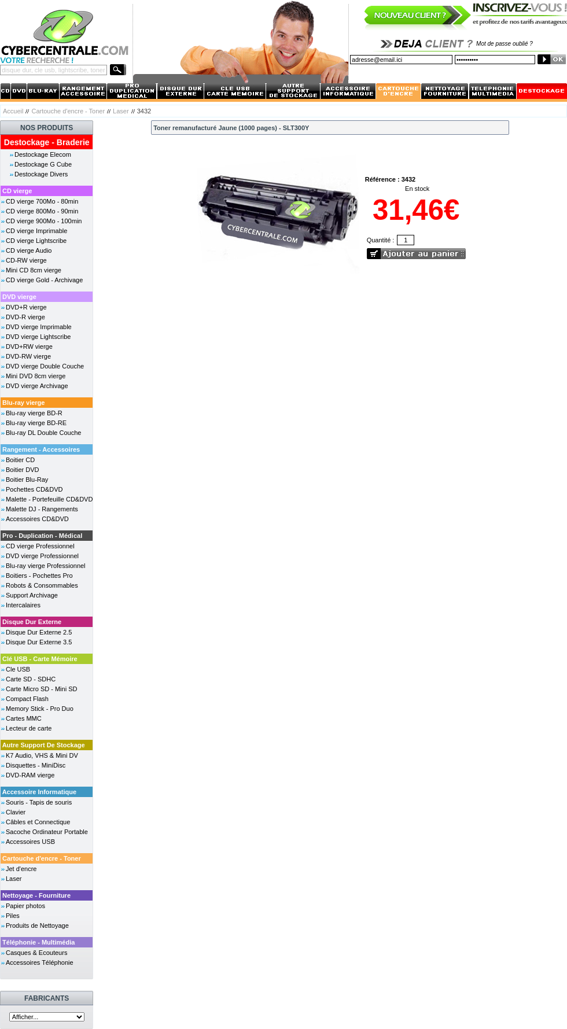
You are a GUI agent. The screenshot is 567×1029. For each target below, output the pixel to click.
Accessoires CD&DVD (37, 518)
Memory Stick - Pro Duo (39, 708)
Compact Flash (27, 698)
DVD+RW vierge (29, 346)
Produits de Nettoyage (37, 925)
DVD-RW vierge (28, 356)
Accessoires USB (30, 841)
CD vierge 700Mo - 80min (42, 201)
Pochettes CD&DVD (34, 489)
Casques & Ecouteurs (36, 952)
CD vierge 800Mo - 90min (42, 211)
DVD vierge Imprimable (39, 326)
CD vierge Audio (29, 250)
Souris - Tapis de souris (39, 802)
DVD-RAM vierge (30, 775)
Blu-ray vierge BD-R (34, 413)
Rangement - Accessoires (41, 449)
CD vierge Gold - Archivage (44, 279)
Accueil (13, 111)
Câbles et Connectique (38, 821)
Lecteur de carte (29, 728)
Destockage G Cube (43, 164)
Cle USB (18, 669)
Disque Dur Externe (31, 621)
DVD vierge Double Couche (45, 366)
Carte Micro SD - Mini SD (41, 688)
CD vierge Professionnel (40, 546)
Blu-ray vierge (23, 402)
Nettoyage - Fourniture (36, 895)
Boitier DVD (22, 469)
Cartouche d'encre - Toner (68, 111)
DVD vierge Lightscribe (38, 336)
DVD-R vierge (25, 317)
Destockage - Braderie (47, 142)
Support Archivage (32, 595)
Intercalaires (23, 605)
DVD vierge (19, 296)
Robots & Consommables (42, 585)
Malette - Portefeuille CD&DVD (49, 499)
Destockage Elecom (42, 154)
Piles (13, 915)
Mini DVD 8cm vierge (35, 375)
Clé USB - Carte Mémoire (40, 658)
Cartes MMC (24, 718)
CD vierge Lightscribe (36, 240)
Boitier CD (20, 459)
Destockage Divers (41, 174)
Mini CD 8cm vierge (33, 270)
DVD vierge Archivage (37, 385)
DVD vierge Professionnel (42, 555)
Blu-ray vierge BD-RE (36, 422)
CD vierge (17, 190)
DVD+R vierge (26, 307)
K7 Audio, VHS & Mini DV (42, 755)
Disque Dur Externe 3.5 (39, 642)
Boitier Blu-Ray (27, 479)
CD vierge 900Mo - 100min (44, 220)
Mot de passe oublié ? (504, 43)
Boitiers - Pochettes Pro (39, 575)
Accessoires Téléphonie (39, 962)
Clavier (15, 812)
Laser (121, 111)
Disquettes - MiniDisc (35, 765)
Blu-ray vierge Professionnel (46, 565)
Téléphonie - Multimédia (38, 942)
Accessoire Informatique (39, 791)
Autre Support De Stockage (43, 745)
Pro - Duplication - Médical (42, 535)
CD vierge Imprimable (36, 230)
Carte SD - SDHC (31, 679)
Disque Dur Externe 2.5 (39, 632)
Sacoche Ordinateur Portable (47, 831)
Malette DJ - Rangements (42, 509)
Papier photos (25, 905)
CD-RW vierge (26, 260)
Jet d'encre (21, 868)
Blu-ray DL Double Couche (43, 432)
